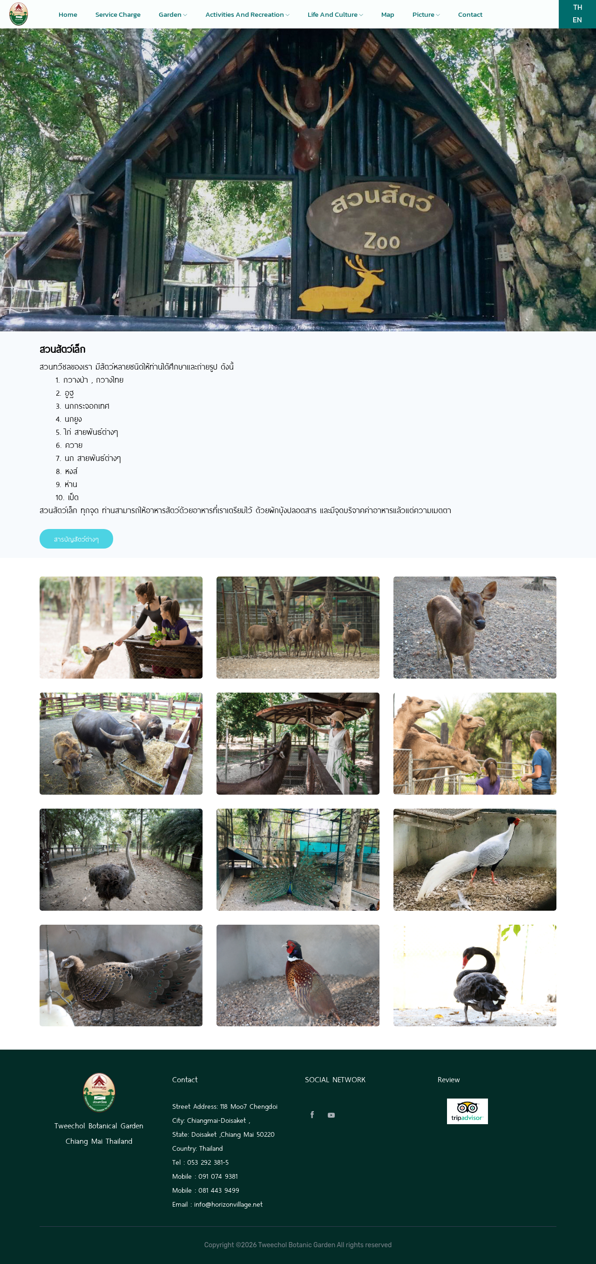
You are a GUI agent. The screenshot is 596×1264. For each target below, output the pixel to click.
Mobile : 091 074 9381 (204, 1175)
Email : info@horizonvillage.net (217, 1203)
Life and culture (335, 14)
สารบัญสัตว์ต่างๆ (76, 538)
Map (387, 14)
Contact (470, 14)
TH (577, 7)
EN (577, 19)
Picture (426, 14)
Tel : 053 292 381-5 (200, 1161)
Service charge (118, 14)
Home (68, 14)
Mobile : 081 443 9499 (205, 1189)
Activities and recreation (247, 14)
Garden (173, 14)
